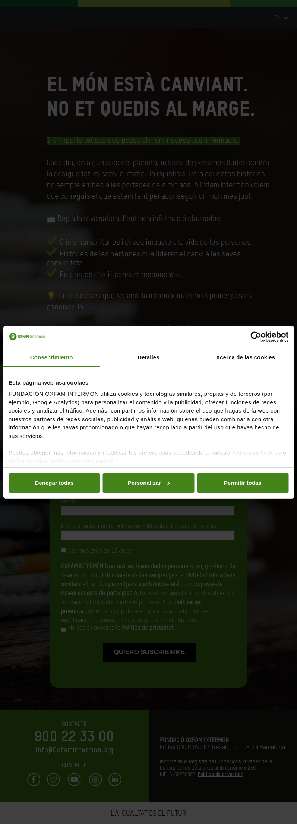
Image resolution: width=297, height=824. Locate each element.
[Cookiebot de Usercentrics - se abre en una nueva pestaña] (255, 336)
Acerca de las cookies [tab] (245, 357)
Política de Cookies (256, 453)
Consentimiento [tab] (51, 357)
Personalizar (149, 483)
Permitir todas (243, 483)
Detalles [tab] (148, 357)
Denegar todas (54, 483)
